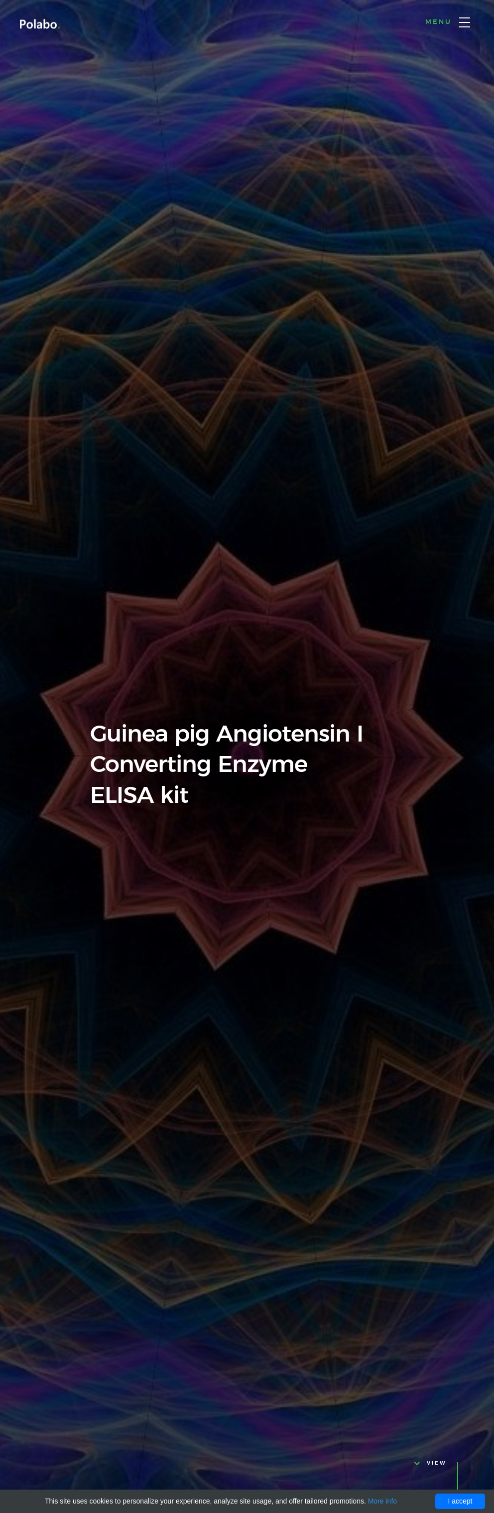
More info (382, 1501)
